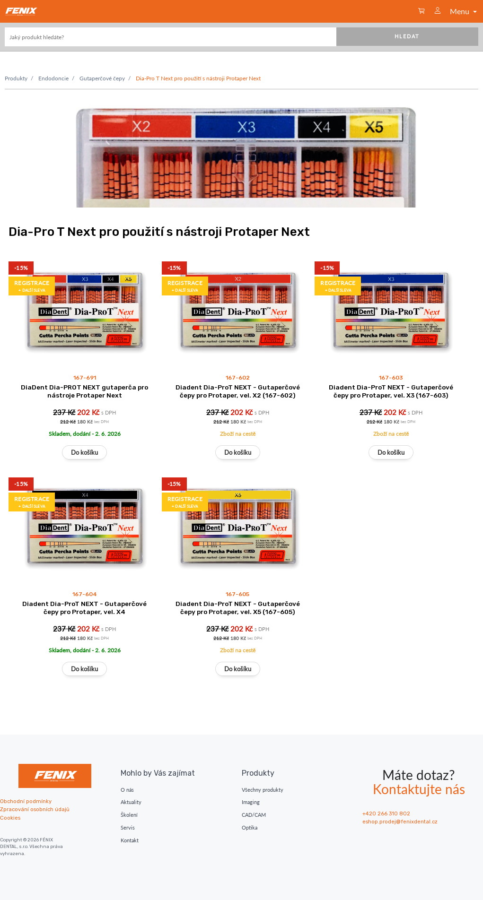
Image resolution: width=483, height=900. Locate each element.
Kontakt (130, 840)
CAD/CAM (254, 815)
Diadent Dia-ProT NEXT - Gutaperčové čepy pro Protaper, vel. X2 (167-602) (238, 391)
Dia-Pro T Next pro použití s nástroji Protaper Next (198, 78)
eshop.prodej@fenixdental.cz (400, 822)
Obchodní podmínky (26, 801)
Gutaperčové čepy (102, 78)
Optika (249, 827)
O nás (127, 790)
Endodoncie (53, 78)
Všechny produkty (262, 790)
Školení (129, 815)
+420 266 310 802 (386, 814)
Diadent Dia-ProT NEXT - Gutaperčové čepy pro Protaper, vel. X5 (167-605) (238, 607)
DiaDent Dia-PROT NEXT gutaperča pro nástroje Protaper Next (84, 391)
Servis (128, 827)
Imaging (251, 802)
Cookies (10, 818)
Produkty (16, 78)
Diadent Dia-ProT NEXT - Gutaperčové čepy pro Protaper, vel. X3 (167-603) (391, 391)
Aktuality (131, 802)
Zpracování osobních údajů (35, 809)
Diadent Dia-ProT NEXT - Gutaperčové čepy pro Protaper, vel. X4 (84, 607)
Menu (464, 11)
